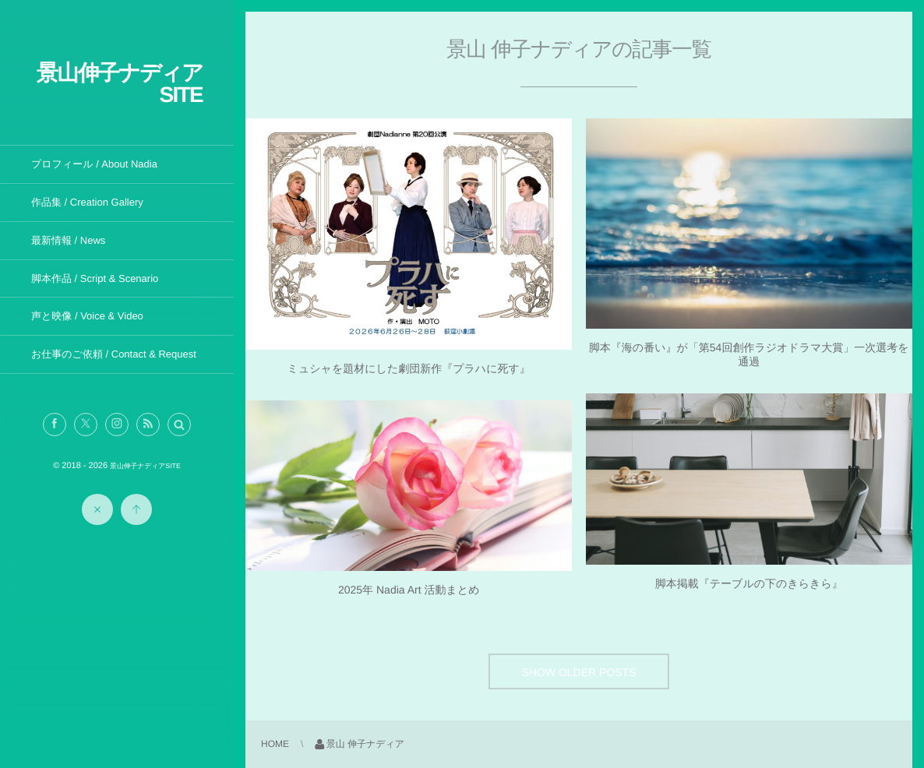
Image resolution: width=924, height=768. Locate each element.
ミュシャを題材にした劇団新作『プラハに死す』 (409, 368)
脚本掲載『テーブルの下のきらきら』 (749, 583)
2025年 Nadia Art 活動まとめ (409, 589)
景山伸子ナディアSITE (120, 84)
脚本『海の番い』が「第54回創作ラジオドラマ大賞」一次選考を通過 (749, 354)
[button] (179, 424)
